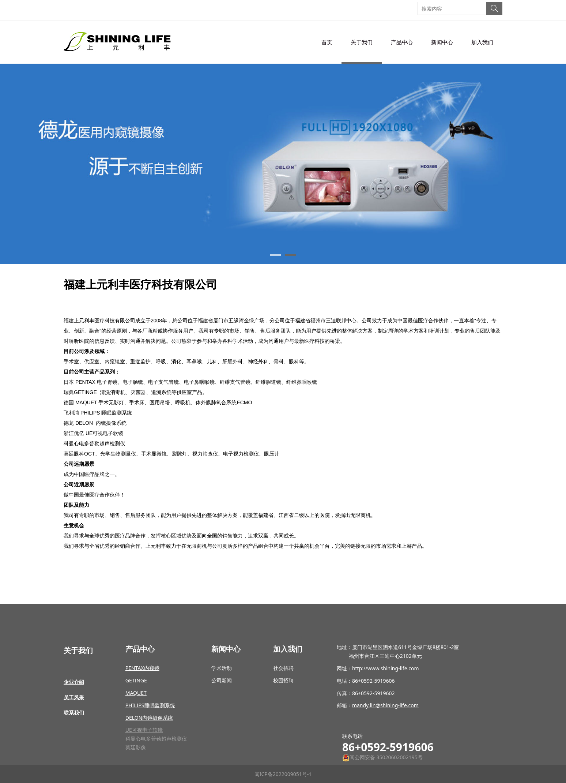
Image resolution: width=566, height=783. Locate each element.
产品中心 (402, 42)
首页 (326, 42)
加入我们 (482, 42)
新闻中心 (442, 42)
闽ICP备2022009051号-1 (283, 774)
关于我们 (362, 42)
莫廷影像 (135, 747)
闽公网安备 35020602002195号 (382, 757)
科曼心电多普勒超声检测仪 (156, 738)
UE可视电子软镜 (144, 729)
